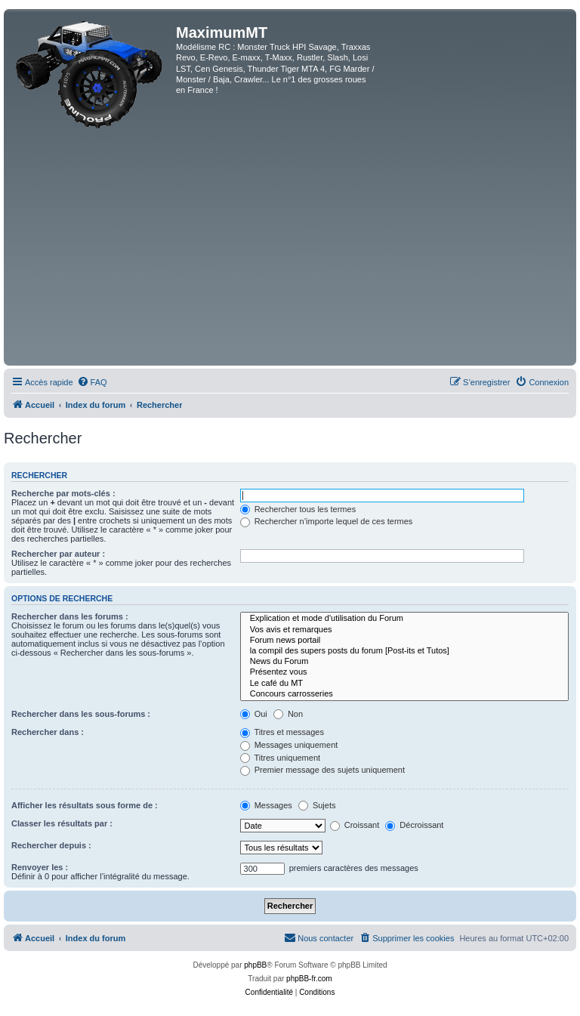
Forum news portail (404, 640)
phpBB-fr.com (309, 978)
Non (288, 713)
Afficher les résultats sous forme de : (84, 805)
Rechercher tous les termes (298, 509)
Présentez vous (404, 672)
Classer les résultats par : (62, 823)
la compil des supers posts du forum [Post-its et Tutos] (404, 651)
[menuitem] (92, 382)
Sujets (317, 805)
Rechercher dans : (47, 732)
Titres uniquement (280, 757)
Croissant (355, 824)
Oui (253, 713)
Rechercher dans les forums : (69, 616)
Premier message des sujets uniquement (322, 769)
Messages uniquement (289, 744)
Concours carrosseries (404, 694)
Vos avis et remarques (404, 630)
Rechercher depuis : (51, 845)
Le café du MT (404, 683)
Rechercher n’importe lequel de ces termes (326, 521)
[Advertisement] (290, 248)
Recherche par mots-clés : (63, 493)
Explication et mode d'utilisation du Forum (404, 618)
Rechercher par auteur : (58, 553)
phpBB (255, 965)
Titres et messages (282, 732)
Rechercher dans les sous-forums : (80, 713)
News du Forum (404, 661)
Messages (266, 805)
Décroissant (414, 824)
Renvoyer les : (39, 867)
